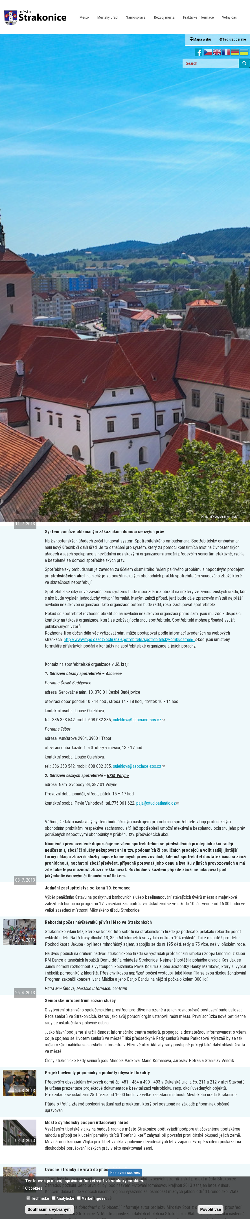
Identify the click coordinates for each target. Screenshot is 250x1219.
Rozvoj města (164, 17)
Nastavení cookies (125, 1172)
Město (84, 17)
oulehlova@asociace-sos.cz (139, 719)
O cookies (33, 1188)
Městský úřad (107, 17)
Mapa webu (200, 39)
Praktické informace (198, 17)
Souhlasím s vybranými (50, 1209)
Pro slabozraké (233, 39)
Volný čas (229, 17)
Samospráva (136, 17)
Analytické (65, 1198)
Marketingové (94, 1198)
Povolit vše (210, 1209)
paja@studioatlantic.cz (157, 803)
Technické (40, 1198)
